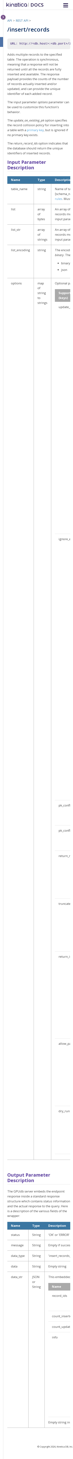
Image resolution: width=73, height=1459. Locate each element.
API (9, 20)
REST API (22, 20)
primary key (35, 130)
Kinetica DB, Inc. (65, 1446)
